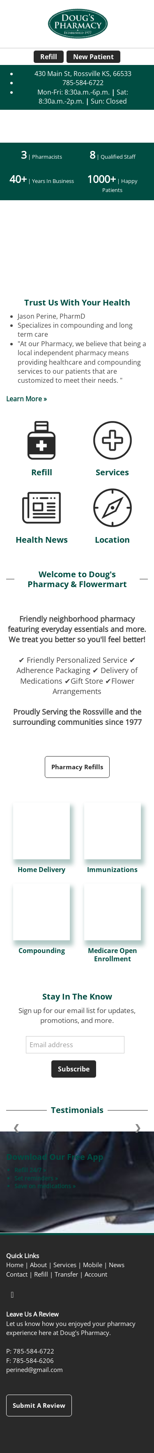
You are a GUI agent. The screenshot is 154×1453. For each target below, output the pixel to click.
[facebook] (12, 1295)
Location (112, 540)
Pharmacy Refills (77, 766)
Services (112, 472)
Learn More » (26, 398)
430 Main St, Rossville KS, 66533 (82, 73)
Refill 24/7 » (30, 1170)
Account (96, 1274)
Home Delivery (41, 870)
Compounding (41, 951)
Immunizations (112, 870)
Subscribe (74, 1069)
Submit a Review (39, 1405)
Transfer (66, 1274)
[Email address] (75, 1044)
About (38, 1265)
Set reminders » (36, 1178)
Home (14, 1265)
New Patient (93, 57)
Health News (42, 540)
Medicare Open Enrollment (112, 954)
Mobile (92, 1265)
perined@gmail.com (34, 1369)
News (116, 1265)
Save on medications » (45, 1186)
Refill (48, 57)
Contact (17, 1274)
